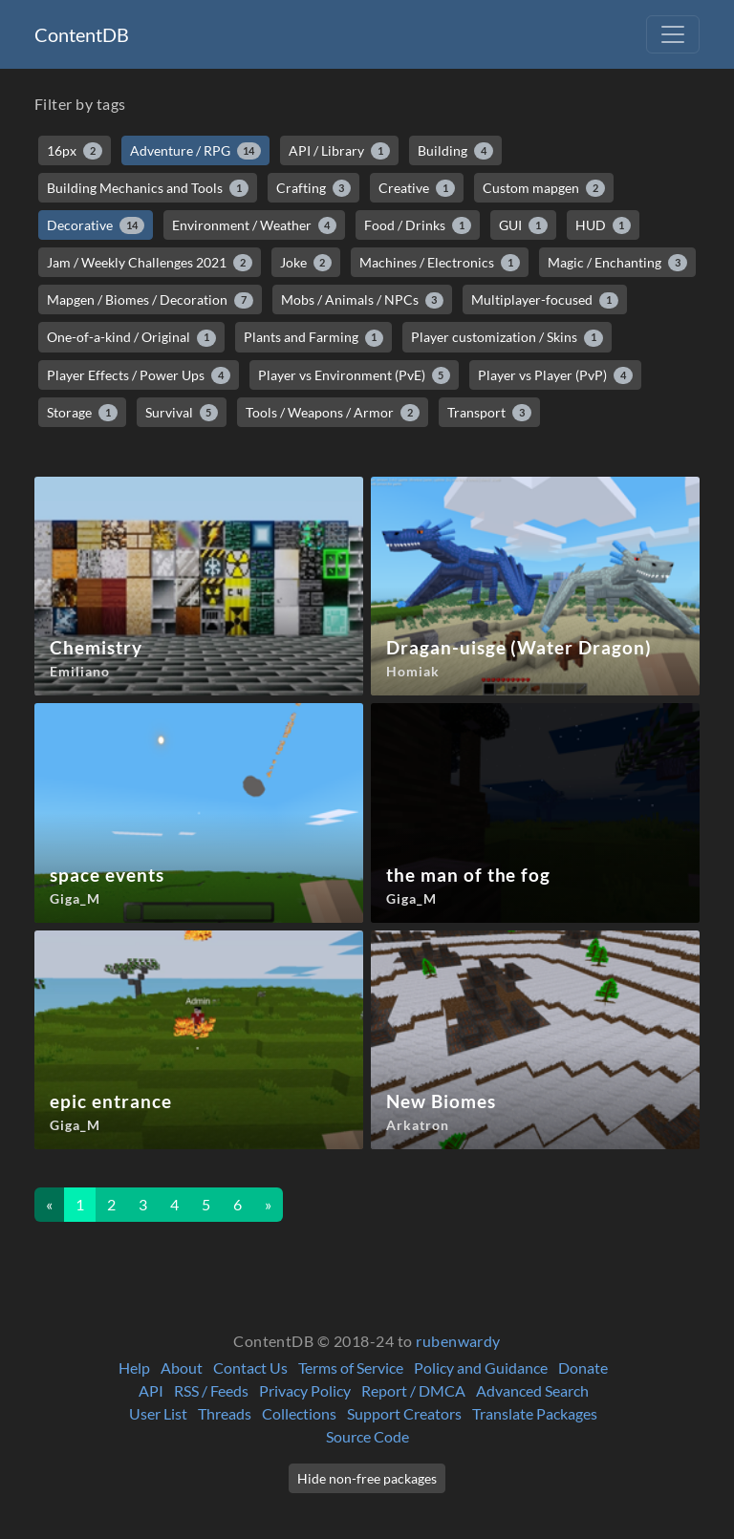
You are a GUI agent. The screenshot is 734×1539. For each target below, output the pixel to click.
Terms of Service (350, 1367)
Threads (224, 1413)
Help (134, 1367)
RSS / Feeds (211, 1390)
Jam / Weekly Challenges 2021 (149, 262)
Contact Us (250, 1367)
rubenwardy (458, 1341)
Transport (489, 412)
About (182, 1367)
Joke (306, 262)
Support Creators (404, 1413)
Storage (82, 412)
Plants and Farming (314, 337)
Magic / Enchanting (617, 262)
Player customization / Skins (507, 337)
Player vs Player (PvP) (555, 375)
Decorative (95, 225)
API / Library (339, 151)
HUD (603, 225)
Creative (416, 188)
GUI (523, 225)
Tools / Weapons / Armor (333, 412)
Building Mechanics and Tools (147, 188)
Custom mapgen (544, 188)
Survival (182, 412)
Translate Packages (534, 1413)
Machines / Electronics (439, 262)
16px (74, 151)
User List (158, 1413)
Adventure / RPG (196, 151)
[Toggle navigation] (673, 34)
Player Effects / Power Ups (138, 375)
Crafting (314, 188)
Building (455, 151)
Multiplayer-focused (544, 300)
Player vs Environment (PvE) (354, 375)
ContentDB (81, 34)
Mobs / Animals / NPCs (362, 300)
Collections (299, 1413)
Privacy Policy (305, 1390)
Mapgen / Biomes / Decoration (150, 300)
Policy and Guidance (481, 1367)
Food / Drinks (417, 225)
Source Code (367, 1436)
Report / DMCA (413, 1390)
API (151, 1390)
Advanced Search (532, 1390)
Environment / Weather (254, 225)
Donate (583, 1367)
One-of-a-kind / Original (131, 337)
